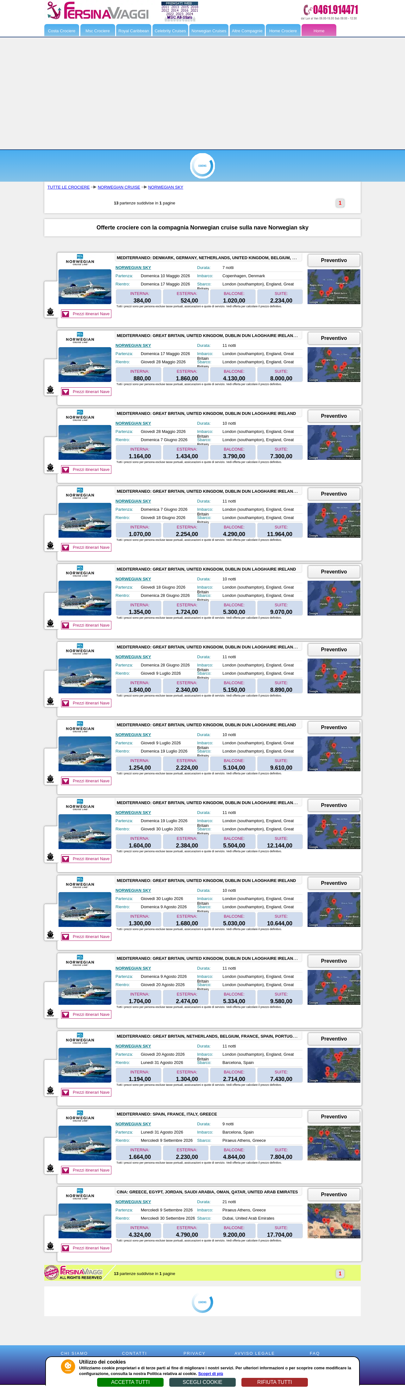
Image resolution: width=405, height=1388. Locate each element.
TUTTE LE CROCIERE (68, 187)
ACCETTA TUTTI (130, 1382)
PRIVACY (195, 1353)
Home (319, 30)
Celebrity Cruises (170, 30)
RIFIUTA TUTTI (274, 1382)
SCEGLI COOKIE (202, 1382)
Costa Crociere (62, 30)
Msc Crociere (97, 30)
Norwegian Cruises (208, 30)
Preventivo (334, 260)
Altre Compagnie (247, 30)
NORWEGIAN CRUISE (119, 187)
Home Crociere (283, 30)
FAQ (315, 1353)
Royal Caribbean (133, 30)
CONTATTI (134, 1353)
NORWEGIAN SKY (165, 187)
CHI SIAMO (74, 1353)
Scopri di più (210, 1373)
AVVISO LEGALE (254, 1353)
